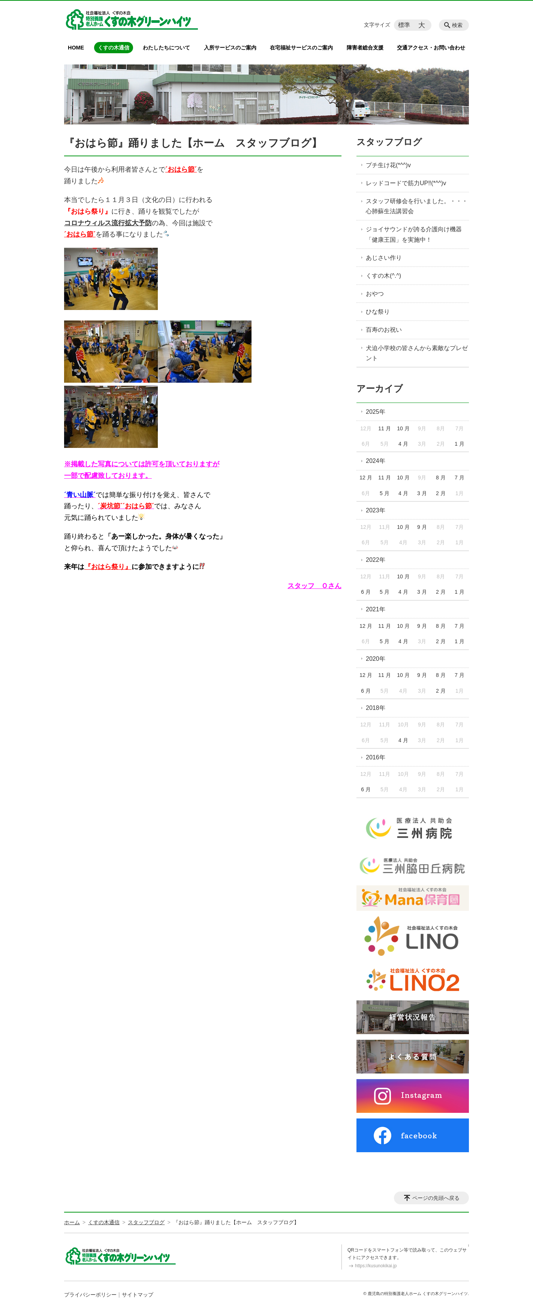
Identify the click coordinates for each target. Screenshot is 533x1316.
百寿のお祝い (384, 329)
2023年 (375, 510)
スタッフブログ (389, 142)
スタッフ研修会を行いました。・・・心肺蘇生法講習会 (417, 206)
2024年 (375, 461)
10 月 (403, 428)
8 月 (441, 478)
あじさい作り (384, 258)
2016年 (375, 757)
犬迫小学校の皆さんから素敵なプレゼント (417, 353)
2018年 (375, 708)
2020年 (375, 659)
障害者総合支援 (365, 48)
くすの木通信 (113, 48)
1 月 (459, 444)
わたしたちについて (166, 48)
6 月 (366, 592)
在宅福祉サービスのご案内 (301, 48)
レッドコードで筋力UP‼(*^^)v (406, 183)
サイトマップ (137, 1295)
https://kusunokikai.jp (376, 1265)
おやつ (375, 293)
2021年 (375, 609)
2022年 (375, 560)
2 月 (441, 493)
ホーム (72, 1222)
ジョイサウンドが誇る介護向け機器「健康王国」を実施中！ (414, 234)
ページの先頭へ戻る (436, 1198)
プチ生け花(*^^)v (388, 165)
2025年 (375, 412)
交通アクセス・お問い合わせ (431, 48)
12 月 (365, 478)
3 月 (422, 493)
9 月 (422, 527)
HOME (76, 48)
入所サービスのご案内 (230, 48)
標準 (404, 25)
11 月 (384, 428)
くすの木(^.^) (383, 275)
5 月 (384, 493)
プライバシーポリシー (90, 1295)
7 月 (459, 478)
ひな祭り (378, 311)
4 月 (403, 444)
